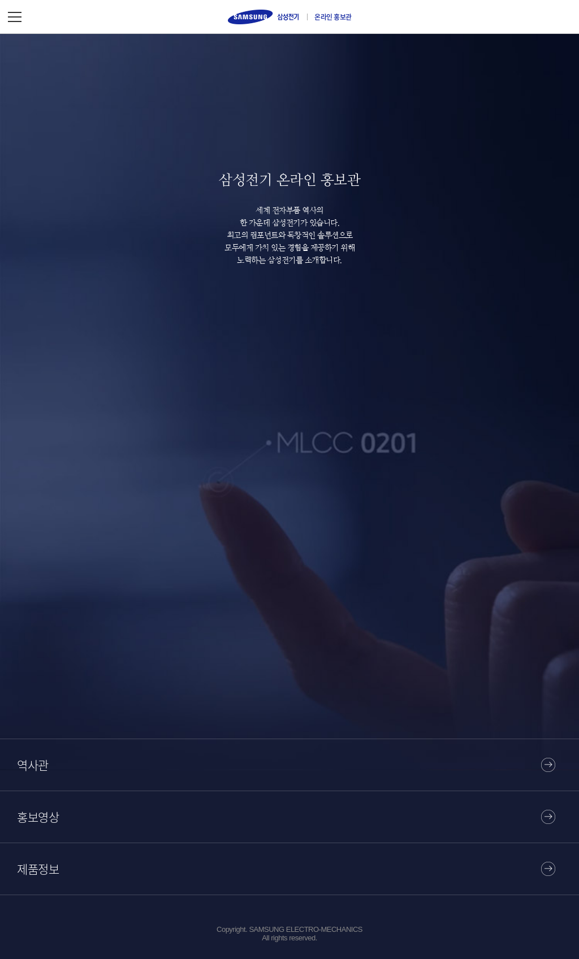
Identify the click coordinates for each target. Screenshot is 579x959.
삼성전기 (263, 17)
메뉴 (14, 17)
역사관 (33, 765)
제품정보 (38, 869)
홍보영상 (38, 817)
